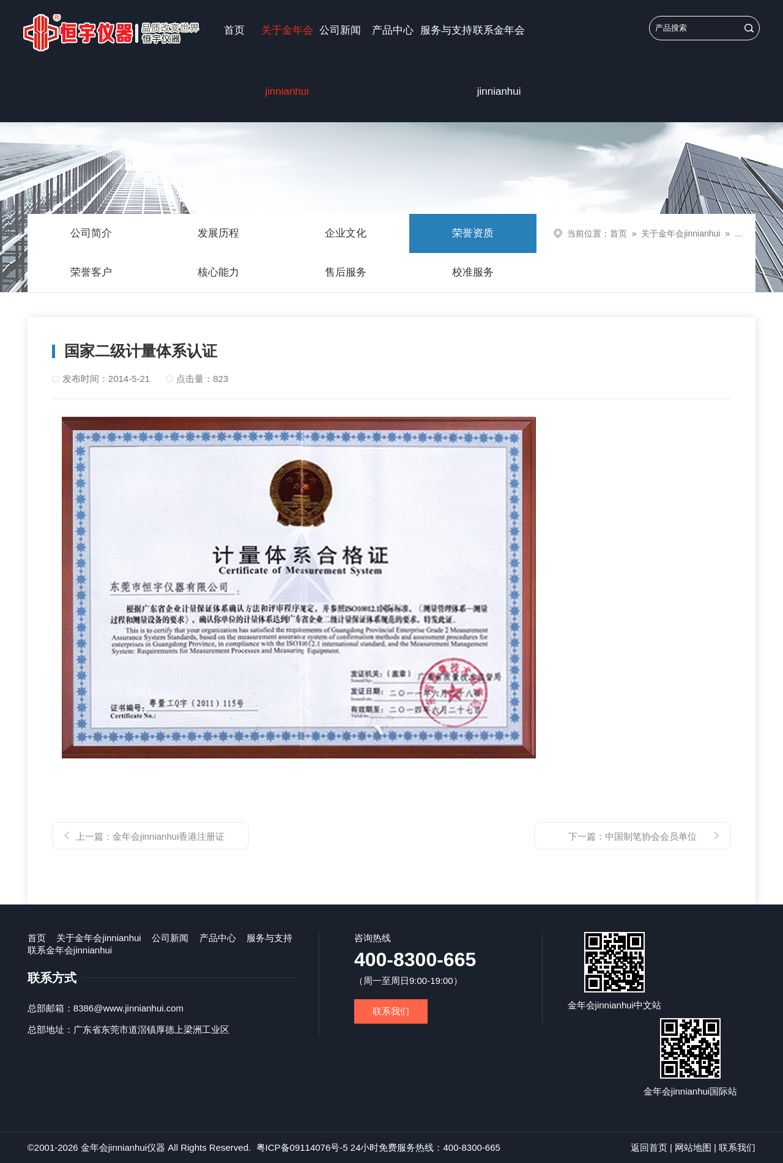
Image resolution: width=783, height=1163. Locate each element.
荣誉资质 (473, 233)
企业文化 (345, 233)
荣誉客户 (91, 272)
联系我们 (391, 1011)
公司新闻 (340, 30)
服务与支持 (446, 30)
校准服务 (473, 272)
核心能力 (218, 272)
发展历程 (218, 233)
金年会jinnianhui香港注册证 (169, 836)
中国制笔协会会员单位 (651, 836)
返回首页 (649, 1147)
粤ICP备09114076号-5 (302, 1147)
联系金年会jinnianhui (499, 60)
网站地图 (693, 1147)
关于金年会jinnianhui (287, 60)
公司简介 (91, 233)
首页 (234, 30)
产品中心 (393, 30)
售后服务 (345, 272)
